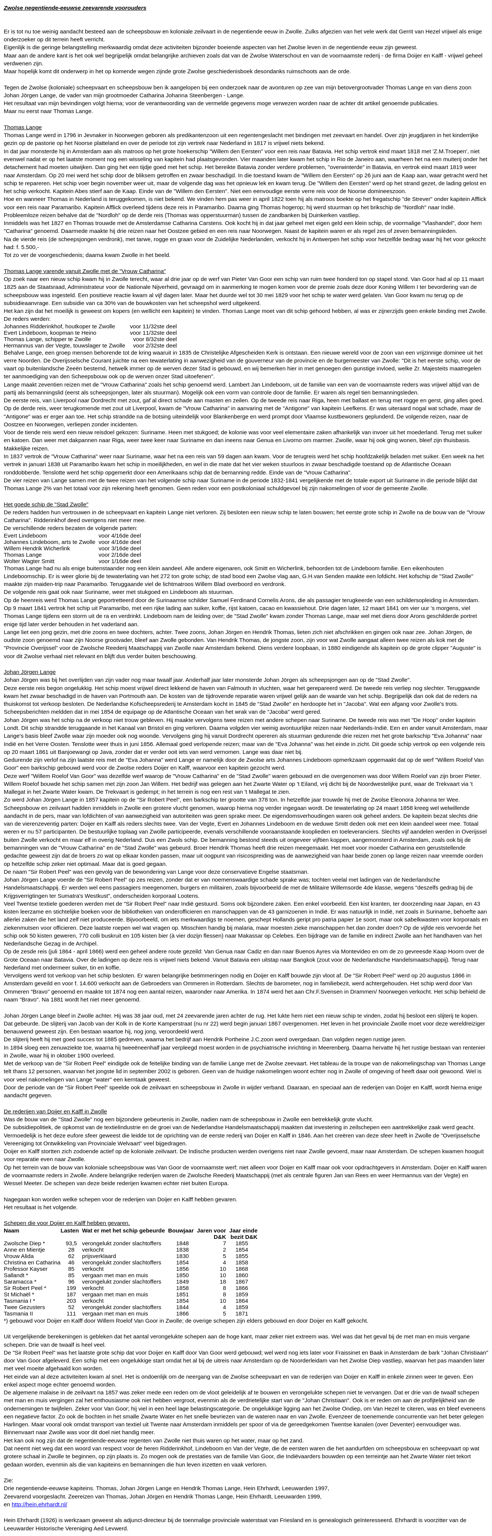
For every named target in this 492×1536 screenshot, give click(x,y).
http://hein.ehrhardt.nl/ (39, 1504)
